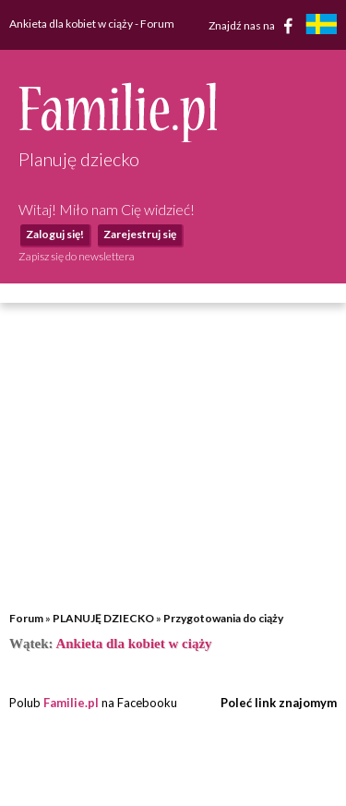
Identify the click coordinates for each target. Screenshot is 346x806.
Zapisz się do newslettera (76, 256)
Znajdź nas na (254, 26)
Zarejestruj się (139, 234)
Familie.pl (71, 702)
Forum (26, 618)
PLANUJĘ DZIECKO (103, 618)
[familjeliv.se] (321, 26)
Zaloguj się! (55, 234)
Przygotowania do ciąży (223, 618)
